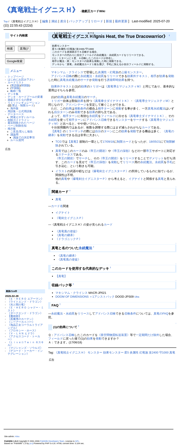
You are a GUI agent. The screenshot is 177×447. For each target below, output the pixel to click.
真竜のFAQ (161, 313)
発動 (171, 76)
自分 (57, 112)
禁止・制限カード (23, 105)
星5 (126, 352)
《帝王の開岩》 (98, 151)
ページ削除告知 (17, 125)
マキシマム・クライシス (67, 72)
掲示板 (12, 128)
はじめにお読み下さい (21, 79)
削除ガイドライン (18, 120)
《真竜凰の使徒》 (67, 231)
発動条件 (80, 108)
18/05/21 (154, 141)
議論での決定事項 (24, 137)
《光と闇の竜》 (17, 304)
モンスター (123, 119)
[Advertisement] (23, 218)
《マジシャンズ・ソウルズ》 (25, 347)
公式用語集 (25, 111)
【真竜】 (57, 131)
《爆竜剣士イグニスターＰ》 (110, 171)
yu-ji (31, 443)
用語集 (12, 111)
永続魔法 (86, 76)
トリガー (96, 86)
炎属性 (102, 72)
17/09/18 (108, 141)
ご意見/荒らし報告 (21, 131)
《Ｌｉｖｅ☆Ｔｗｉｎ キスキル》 (25, 344)
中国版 (15, 88)
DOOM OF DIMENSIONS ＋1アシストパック (84, 296)
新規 (109, 21)
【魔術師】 (14, 316)
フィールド (108, 116)
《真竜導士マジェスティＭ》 (123, 86)
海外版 (14, 108)
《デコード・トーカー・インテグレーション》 (25, 352)
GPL (77, 441)
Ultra (136, 297)
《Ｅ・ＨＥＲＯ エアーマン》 (25, 298)
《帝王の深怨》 (121, 151)
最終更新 (121, 21)
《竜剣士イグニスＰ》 (70, 218)
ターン (108, 108)
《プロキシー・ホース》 (22, 330)
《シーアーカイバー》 (21, 321)
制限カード (124, 141)
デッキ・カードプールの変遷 (25, 96)
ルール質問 (17, 140)
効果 (162, 76)
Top (6, 21)
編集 (45, 21)
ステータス (65, 154)
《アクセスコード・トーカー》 (24, 338)
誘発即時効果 (115, 80)
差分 (63, 21)
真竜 (63, 80)
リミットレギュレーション (24, 102)
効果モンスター (113, 352)
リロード (97, 21)
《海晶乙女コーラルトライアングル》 (25, 326)
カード (146, 127)
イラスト (61, 171)
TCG (58, 141)
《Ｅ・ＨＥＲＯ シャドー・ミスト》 (25, 309)
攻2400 (153, 352)
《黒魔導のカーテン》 (21, 318)
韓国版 (25, 85)
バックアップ (78, 21)
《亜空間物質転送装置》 (114, 335)
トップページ (16, 76)
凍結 (54, 21)
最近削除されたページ (21, 122)
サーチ (84, 80)
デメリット (156, 158)
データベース (16, 114)
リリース (112, 76)
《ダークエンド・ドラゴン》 (25, 313)
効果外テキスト (137, 76)
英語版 (15, 85)
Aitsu (17, 436)
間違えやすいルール (22, 117)
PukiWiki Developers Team (52, 441)
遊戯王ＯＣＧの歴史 (20, 99)
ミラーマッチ (74, 131)
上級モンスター (131, 72)
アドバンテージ (76, 104)
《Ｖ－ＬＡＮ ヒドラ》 (21, 333)
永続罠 (99, 76)
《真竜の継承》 (65, 235)
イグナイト (136, 178)
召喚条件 (130, 313)
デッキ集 (13, 93)
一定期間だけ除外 (147, 335)
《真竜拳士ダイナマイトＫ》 (111, 101)
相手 (154, 76)
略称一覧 (15, 90)
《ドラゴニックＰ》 (68, 239)
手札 (169, 162)
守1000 (164, 352)
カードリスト (16, 82)
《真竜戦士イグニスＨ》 (41, 10)
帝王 (149, 151)
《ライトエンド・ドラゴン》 (25, 301)
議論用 (14, 134)
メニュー (16, 71)
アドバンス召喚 (61, 76)
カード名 (57, 206)
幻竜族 (114, 72)
